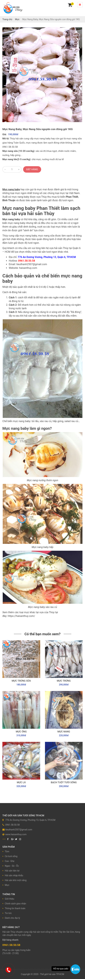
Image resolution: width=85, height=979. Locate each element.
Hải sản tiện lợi (12, 870)
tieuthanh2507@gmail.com (31, 264)
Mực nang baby (11, 189)
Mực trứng (64, 680)
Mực (17, 19)
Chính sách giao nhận (15, 903)
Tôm (7, 851)
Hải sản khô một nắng (15, 880)
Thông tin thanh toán (15, 908)
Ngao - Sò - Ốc (12, 866)
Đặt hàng (32, 169)
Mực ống (21, 731)
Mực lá (21, 782)
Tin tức (8, 913)
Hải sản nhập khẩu (14, 875)
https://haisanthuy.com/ (21, 616)
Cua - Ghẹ (9, 861)
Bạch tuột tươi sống (64, 782)
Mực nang (63, 731)
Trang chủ (7, 19)
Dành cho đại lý (12, 918)
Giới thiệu (9, 898)
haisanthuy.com (28, 267)
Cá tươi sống (11, 856)
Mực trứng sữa (21, 680)
